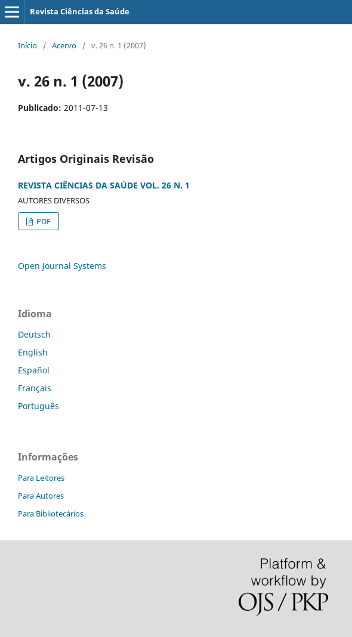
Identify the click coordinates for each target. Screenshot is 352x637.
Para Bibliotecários (51, 513)
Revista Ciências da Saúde (79, 11)
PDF (43, 221)
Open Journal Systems (62, 265)
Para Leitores (41, 477)
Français (34, 388)
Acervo (64, 45)
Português (38, 406)
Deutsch (34, 334)
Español (34, 370)
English (33, 352)
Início (27, 45)
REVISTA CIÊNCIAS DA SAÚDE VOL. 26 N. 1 (104, 185)
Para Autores (41, 495)
